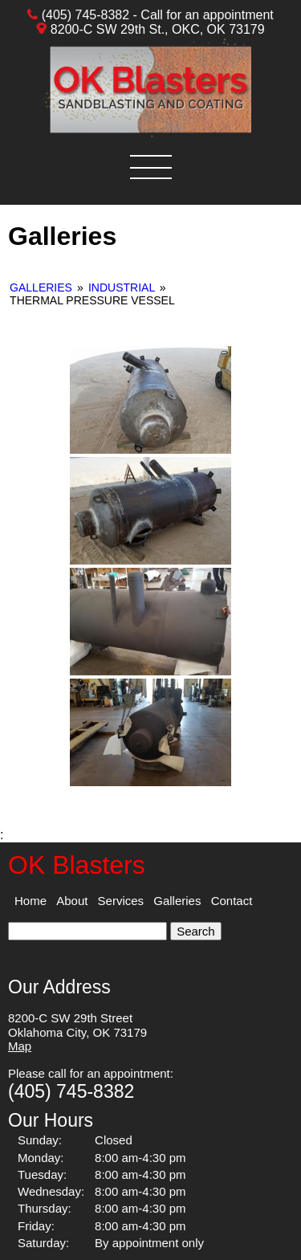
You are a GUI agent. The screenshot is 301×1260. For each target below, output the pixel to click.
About (71, 900)
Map (19, 1046)
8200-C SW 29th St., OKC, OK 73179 (158, 29)
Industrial (121, 287)
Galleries (42, 287)
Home (30, 900)
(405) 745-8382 (85, 15)
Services (121, 900)
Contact (232, 900)
